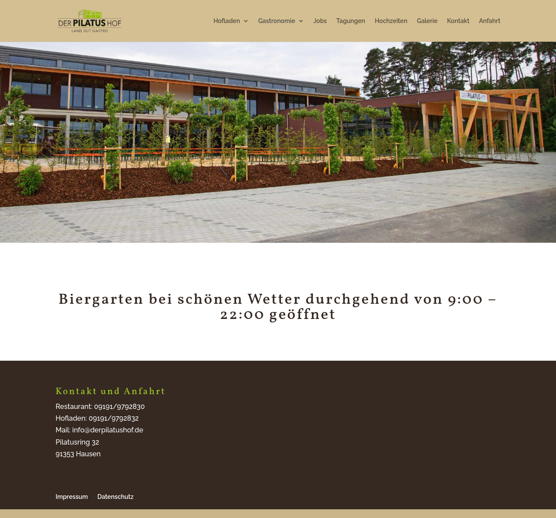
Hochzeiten (391, 21)
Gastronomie (276, 21)
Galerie (427, 21)
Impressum (72, 496)
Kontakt (458, 21)
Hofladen (227, 21)
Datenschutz (115, 496)
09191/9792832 (114, 418)
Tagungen (350, 21)
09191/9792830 (119, 406)
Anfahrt (489, 21)
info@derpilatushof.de (107, 430)
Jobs (320, 21)
